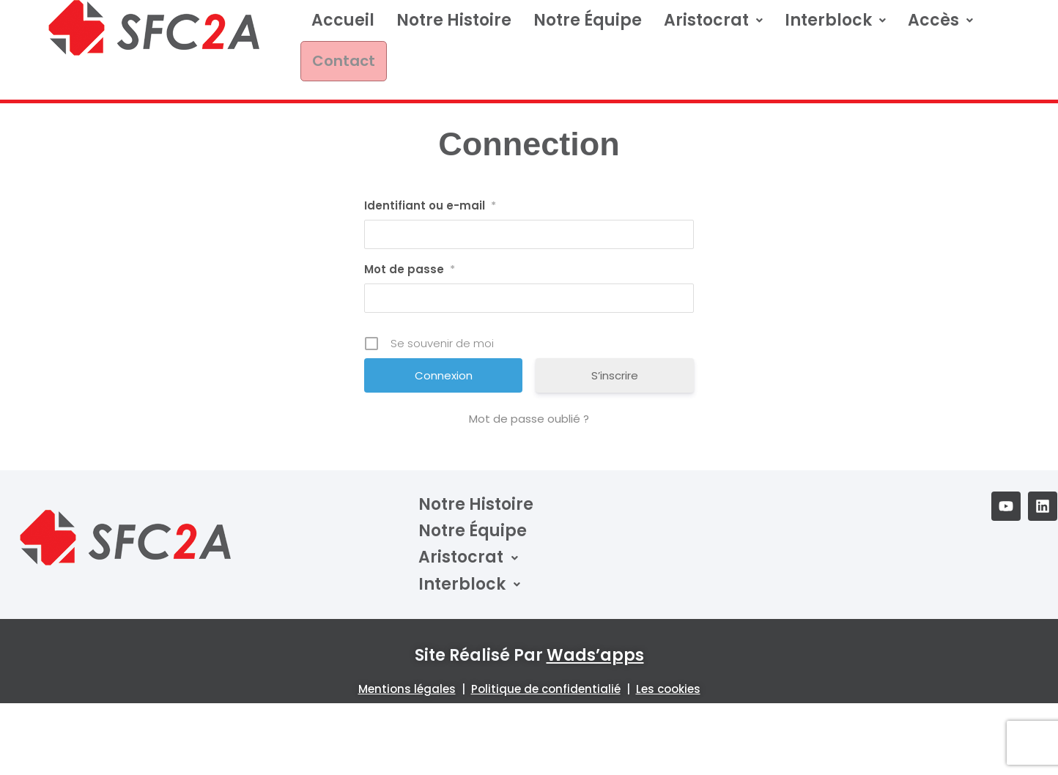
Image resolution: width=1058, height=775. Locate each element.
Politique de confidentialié (546, 663)
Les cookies (668, 663)
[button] (713, 27)
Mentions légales (407, 663)
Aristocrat (713, 27)
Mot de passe (409, 245)
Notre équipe (587, 27)
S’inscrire (614, 350)
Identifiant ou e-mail (430, 181)
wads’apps (595, 630)
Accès (940, 27)
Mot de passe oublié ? (529, 393)
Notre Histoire (453, 27)
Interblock (835, 27)
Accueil (342, 27)
